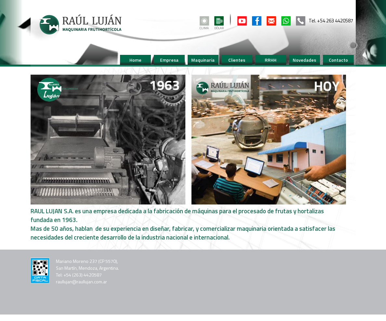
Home (135, 59)
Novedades (304, 59)
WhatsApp (286, 21)
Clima (204, 26)
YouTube (242, 21)
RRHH (270, 59)
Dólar (219, 26)
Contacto (271, 21)
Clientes (236, 59)
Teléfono (300, 21)
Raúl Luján (80, 24)
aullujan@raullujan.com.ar (82, 281)
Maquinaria (203, 59)
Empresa (169, 59)
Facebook (256, 21)
